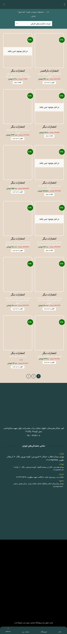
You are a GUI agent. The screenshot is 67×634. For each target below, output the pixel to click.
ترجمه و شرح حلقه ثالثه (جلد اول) (17, 131)
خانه (47, 12)
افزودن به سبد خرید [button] (49, 82)
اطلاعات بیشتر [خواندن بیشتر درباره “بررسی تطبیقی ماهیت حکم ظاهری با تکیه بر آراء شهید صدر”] (17, 82)
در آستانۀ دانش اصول (17, 356)
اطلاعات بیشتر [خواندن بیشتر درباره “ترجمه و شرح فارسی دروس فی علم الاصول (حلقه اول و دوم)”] (49, 250)
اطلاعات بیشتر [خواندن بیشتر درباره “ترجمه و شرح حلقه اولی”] (49, 136)
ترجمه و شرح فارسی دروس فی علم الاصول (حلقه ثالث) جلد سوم (17, 300)
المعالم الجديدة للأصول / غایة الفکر (49, 75)
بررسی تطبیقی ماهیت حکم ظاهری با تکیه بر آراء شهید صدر (17, 75)
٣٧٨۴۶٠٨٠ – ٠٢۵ (33, 435)
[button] (63, 4)
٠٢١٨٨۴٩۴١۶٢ (58, 470)
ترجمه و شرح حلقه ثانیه (17, 186)
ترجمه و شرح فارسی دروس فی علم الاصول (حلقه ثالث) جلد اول (18, 243)
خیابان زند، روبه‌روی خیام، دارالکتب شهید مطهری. (45, 477)
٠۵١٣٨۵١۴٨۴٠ (58, 486)
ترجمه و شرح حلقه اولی (49, 130)
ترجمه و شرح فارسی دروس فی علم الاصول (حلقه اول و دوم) (49, 243)
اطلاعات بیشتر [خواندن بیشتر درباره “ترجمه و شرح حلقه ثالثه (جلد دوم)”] (49, 194)
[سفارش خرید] (33, 23)
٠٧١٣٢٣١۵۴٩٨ (20, 477)
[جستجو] (8, 628)
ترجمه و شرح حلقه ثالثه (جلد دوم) (49, 187)
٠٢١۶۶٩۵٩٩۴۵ (51, 460)
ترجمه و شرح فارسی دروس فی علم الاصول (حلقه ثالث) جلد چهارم (49, 300)
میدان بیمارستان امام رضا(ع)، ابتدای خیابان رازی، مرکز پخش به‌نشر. (38, 484)
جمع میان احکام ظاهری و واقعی (49, 356)
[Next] (28, 376)
